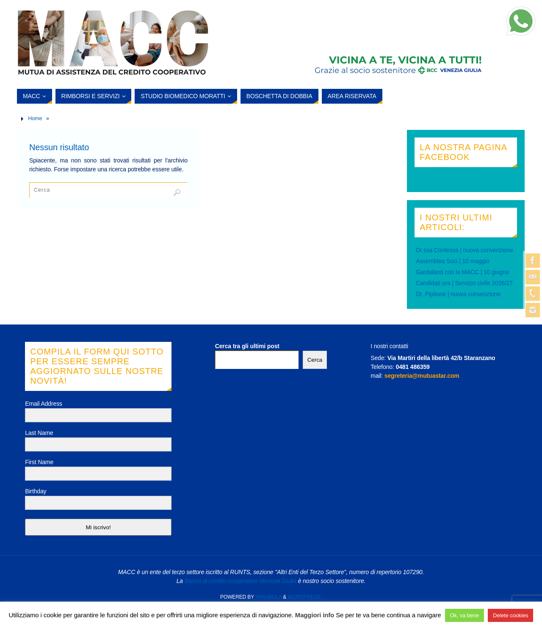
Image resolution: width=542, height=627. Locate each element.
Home (35, 118)
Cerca (315, 360)
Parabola (268, 597)
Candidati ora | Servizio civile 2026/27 (464, 283)
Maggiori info (314, 615)
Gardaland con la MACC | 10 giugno (462, 272)
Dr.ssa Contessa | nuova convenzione (464, 250)
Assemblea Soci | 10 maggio (452, 261)
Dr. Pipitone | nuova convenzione (458, 294)
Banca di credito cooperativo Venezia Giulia (240, 581)
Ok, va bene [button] (464, 615)
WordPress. (305, 597)
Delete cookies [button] (510, 615)
